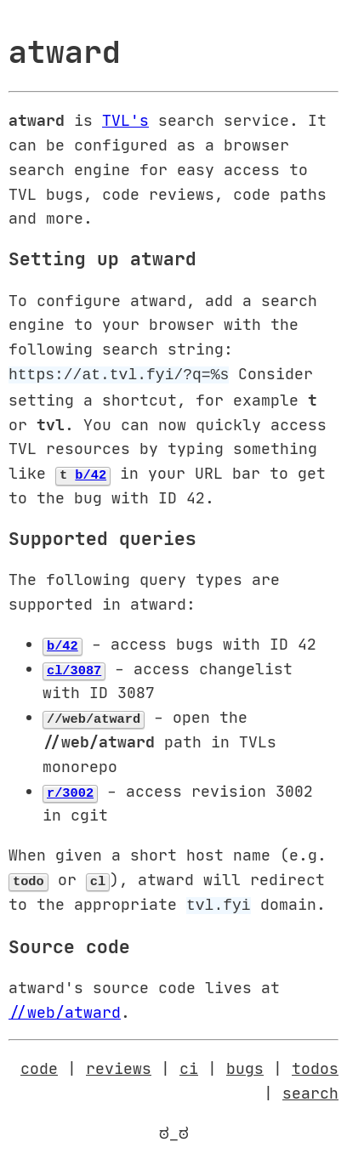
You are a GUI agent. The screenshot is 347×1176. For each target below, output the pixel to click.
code (39, 1064)
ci (188, 1064)
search (310, 1089)
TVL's (125, 120)
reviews (118, 1064)
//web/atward (65, 1008)
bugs (245, 1064)
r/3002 (70, 789)
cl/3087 (74, 667)
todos (315, 1064)
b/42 (90, 471)
